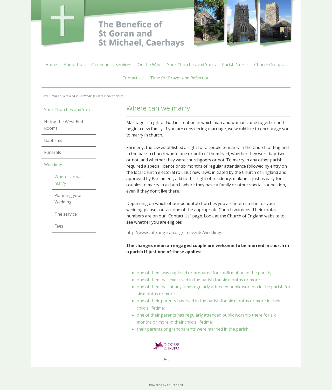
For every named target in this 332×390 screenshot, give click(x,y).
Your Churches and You (190, 64)
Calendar (100, 64)
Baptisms (53, 140)
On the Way (149, 64)
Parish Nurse (235, 64)
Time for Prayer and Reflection (180, 78)
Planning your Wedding (68, 199)
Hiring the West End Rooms (63, 125)
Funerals (52, 152)
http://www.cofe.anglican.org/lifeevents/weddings (174, 232)
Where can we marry (110, 96)
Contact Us (133, 78)
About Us (73, 64)
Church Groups (269, 64)
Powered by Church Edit (166, 385)
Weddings (89, 96)
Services (123, 64)
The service (65, 214)
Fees (58, 226)
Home (51, 64)
